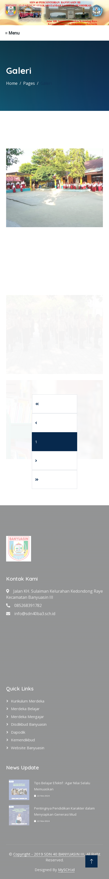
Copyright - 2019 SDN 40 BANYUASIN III (48, 854)
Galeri (46, 83)
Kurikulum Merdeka (27, 701)
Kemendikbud (23, 739)
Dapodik (18, 732)
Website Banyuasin (27, 747)
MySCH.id (66, 869)
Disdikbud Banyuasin (29, 724)
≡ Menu (12, 33)
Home (12, 83)
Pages (29, 83)
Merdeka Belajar (25, 708)
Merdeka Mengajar (27, 716)
